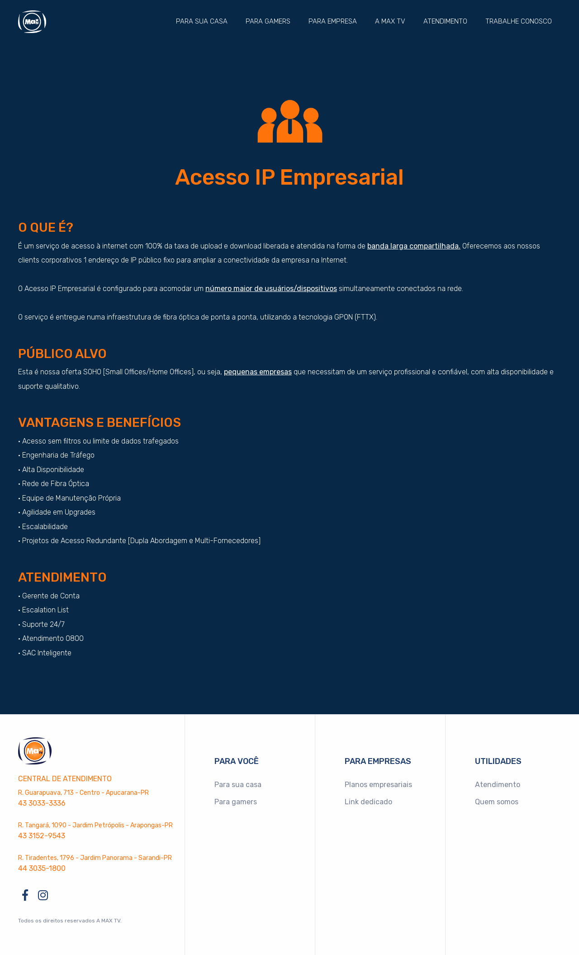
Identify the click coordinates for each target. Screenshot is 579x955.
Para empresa (332, 21)
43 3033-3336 (42, 803)
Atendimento (445, 21)
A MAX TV (390, 21)
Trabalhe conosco (518, 21)
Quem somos (496, 801)
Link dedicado (368, 801)
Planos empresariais (378, 784)
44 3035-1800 (42, 868)
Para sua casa (202, 21)
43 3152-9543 (41, 835)
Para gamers (268, 21)
